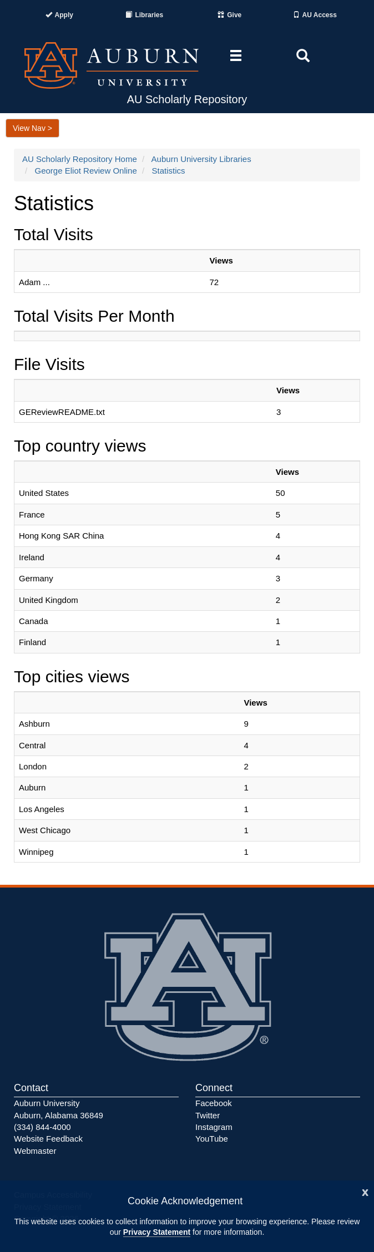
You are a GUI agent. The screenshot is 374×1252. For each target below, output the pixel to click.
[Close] (365, 1191)
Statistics (168, 170)
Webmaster (35, 1150)
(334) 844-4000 (42, 1127)
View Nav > (32, 128)
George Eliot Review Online (86, 170)
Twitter (207, 1115)
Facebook (213, 1103)
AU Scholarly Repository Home (79, 159)
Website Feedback (48, 1138)
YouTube (211, 1138)
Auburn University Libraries (201, 159)
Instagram (214, 1127)
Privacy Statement (156, 1232)
